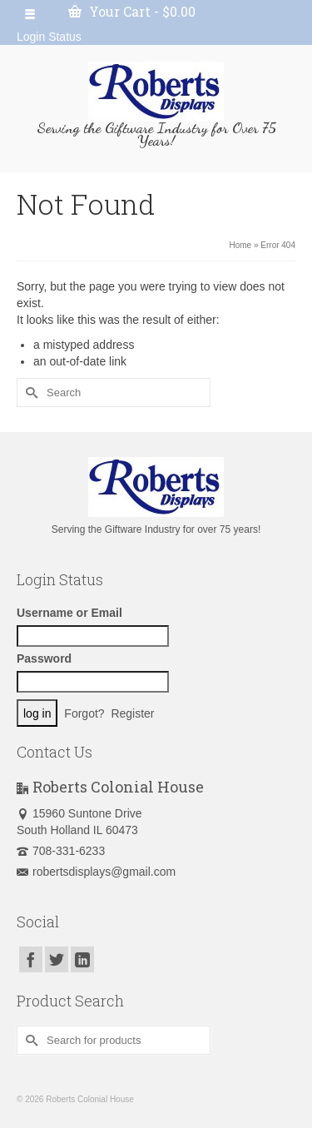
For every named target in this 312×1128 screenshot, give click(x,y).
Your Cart (132, 11)
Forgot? (84, 713)
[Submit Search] (29, 392)
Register (132, 713)
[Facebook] (30, 959)
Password (44, 658)
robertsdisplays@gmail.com (96, 871)
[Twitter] (56, 959)
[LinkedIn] (82, 959)
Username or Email (69, 612)
